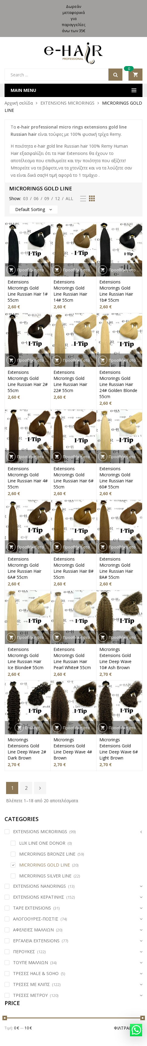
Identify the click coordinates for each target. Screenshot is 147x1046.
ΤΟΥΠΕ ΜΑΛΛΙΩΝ (30, 962)
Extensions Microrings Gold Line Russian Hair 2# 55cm (28, 381)
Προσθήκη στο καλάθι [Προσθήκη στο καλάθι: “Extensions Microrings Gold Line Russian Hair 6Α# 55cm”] (33, 547)
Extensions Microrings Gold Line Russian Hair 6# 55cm (73, 478)
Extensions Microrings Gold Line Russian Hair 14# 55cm (70, 291)
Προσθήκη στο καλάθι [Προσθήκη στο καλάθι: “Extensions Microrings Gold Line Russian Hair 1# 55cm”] (33, 270)
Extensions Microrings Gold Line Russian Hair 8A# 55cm (116, 568)
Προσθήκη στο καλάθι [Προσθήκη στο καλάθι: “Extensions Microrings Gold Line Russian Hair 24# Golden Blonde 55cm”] (125, 360)
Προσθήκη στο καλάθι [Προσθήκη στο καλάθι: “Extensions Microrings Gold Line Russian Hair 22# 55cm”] (79, 360)
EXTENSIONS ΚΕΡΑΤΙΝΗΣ (38, 897)
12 (57, 198)
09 (46, 198)
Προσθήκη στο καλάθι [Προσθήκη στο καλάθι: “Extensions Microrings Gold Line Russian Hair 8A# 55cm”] (125, 547)
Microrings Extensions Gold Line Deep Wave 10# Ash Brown (115, 658)
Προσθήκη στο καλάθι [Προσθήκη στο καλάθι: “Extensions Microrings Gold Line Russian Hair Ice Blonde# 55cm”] (33, 637)
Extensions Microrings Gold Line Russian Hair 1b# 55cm (116, 291)
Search (115, 75)
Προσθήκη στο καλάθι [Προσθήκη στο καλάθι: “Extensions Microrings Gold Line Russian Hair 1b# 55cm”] (125, 270)
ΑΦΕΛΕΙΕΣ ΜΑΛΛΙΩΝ (33, 930)
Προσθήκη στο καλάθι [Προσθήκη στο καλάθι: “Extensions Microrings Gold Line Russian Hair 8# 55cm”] (79, 547)
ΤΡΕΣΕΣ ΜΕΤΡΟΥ (30, 995)
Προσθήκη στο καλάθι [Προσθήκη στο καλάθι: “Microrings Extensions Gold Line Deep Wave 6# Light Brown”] (125, 727)
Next (40, 788)
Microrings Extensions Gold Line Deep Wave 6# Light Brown (118, 749)
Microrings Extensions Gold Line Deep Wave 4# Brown (72, 749)
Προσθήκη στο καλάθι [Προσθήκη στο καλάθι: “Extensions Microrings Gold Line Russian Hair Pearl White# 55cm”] (79, 637)
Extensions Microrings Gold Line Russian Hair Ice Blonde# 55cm (25, 658)
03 (25, 198)
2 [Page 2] (26, 788)
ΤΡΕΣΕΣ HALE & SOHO (36, 973)
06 (36, 198)
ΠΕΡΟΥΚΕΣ (24, 951)
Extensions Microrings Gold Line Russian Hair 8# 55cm (73, 568)
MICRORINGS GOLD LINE (44, 865)
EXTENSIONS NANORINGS (39, 886)
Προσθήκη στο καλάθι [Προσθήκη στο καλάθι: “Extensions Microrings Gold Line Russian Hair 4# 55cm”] (33, 456)
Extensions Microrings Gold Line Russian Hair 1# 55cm (28, 291)
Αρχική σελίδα (19, 103)
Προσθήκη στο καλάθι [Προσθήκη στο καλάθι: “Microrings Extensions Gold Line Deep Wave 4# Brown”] (79, 727)
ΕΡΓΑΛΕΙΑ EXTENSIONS (36, 941)
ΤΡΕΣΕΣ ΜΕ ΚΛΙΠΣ (31, 984)
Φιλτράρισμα (128, 1028)
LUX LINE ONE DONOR (42, 843)
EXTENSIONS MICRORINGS (67, 103)
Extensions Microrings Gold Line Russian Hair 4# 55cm (28, 478)
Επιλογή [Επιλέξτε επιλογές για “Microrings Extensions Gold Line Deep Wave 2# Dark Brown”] (32, 727)
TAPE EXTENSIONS (32, 908)
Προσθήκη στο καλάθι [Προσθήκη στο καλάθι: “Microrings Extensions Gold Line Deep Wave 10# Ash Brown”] (125, 637)
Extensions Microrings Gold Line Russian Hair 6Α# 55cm (24, 568)
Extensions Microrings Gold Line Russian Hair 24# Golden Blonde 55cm (118, 384)
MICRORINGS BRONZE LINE (47, 854)
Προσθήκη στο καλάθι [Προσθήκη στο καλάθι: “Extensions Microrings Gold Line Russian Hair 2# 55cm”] (33, 360)
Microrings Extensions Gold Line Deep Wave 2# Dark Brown (27, 749)
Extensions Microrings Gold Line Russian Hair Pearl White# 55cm (72, 658)
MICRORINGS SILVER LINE (45, 876)
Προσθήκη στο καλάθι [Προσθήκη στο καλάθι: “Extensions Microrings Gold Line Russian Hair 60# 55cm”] (125, 456)
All (69, 198)
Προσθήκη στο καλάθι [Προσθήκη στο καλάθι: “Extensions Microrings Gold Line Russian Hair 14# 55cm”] (79, 270)
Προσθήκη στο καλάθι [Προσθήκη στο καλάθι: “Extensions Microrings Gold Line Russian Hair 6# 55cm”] (79, 456)
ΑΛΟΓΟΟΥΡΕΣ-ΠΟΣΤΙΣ (35, 919)
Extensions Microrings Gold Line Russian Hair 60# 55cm (116, 478)
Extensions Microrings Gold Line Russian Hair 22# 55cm (70, 381)
